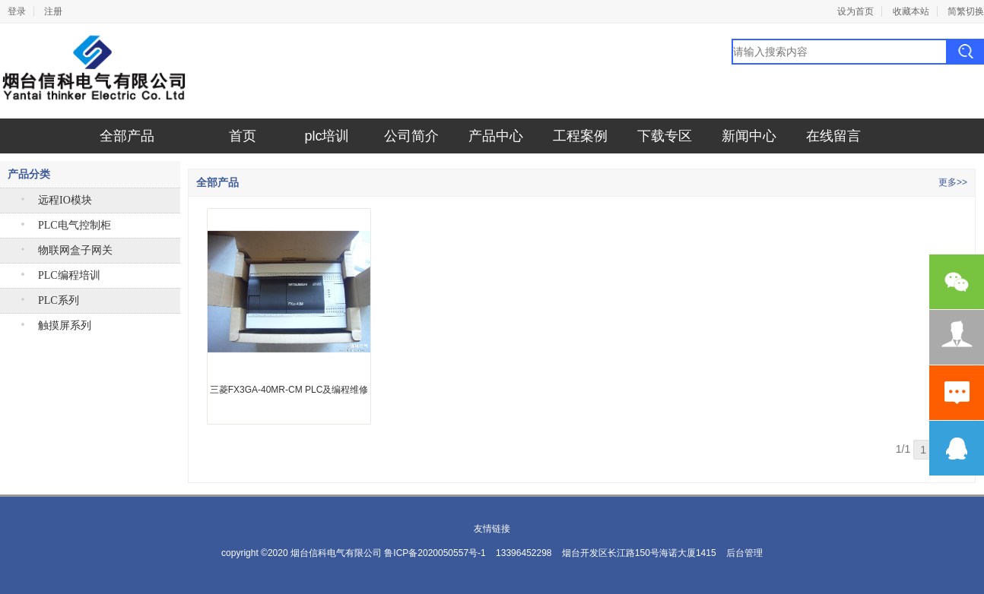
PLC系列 (58, 300)
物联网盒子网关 (75, 250)
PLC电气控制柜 (74, 225)
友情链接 (492, 528)
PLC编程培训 (69, 275)
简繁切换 (965, 11)
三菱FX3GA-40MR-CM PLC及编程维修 (289, 389)
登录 (17, 11)
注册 (53, 11)
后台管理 (744, 553)
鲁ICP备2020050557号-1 (434, 553)
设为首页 (855, 11)
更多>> (952, 182)
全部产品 (127, 136)
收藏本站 (911, 11)
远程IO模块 (65, 200)
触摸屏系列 (64, 325)
